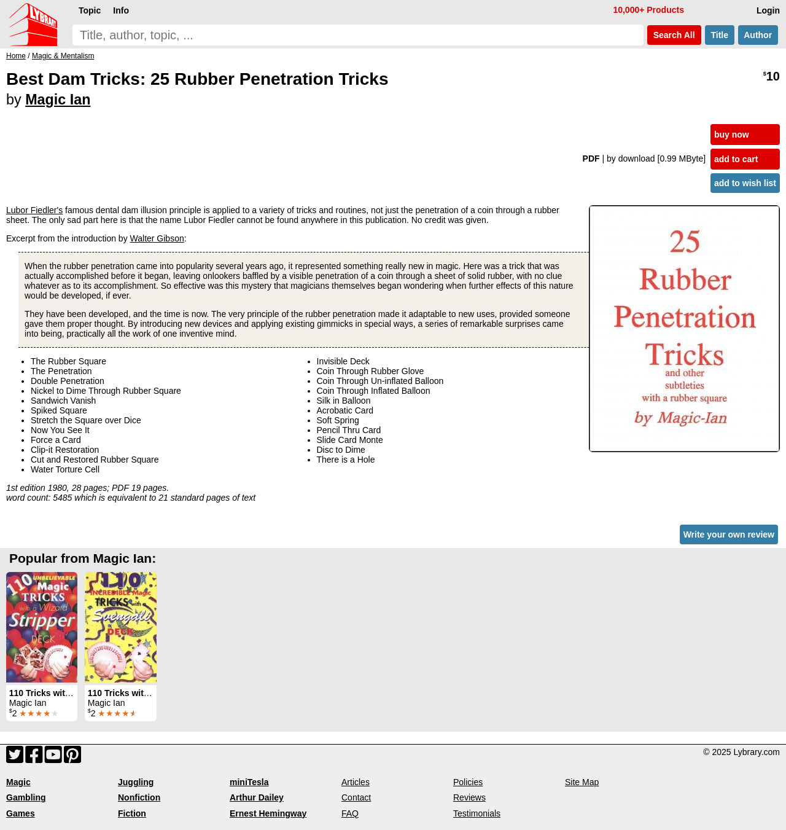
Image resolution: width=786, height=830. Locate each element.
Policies (468, 782)
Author (758, 35)
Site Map (582, 782)
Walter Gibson (157, 238)
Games (20, 813)
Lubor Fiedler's (34, 210)
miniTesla (249, 782)
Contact (356, 797)
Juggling (136, 782)
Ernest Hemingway (268, 813)
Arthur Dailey (257, 797)
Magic (18, 782)
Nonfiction (139, 797)
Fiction (132, 813)
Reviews (469, 797)
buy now (731, 134)
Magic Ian (57, 100)
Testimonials (476, 813)
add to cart (736, 159)
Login (768, 10)
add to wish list (745, 183)
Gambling (26, 797)
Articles (355, 782)
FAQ (350, 813)
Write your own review (728, 534)
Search (674, 35)
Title (720, 35)
